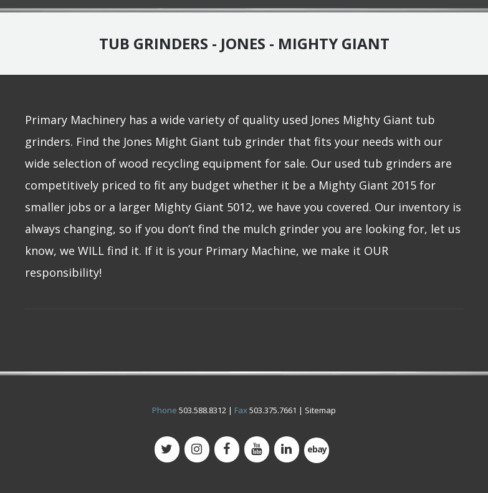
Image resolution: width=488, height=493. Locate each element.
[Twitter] (167, 449)
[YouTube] (256, 449)
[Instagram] (196, 449)
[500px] (316, 450)
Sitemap (320, 410)
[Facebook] (226, 449)
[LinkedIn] (286, 449)
